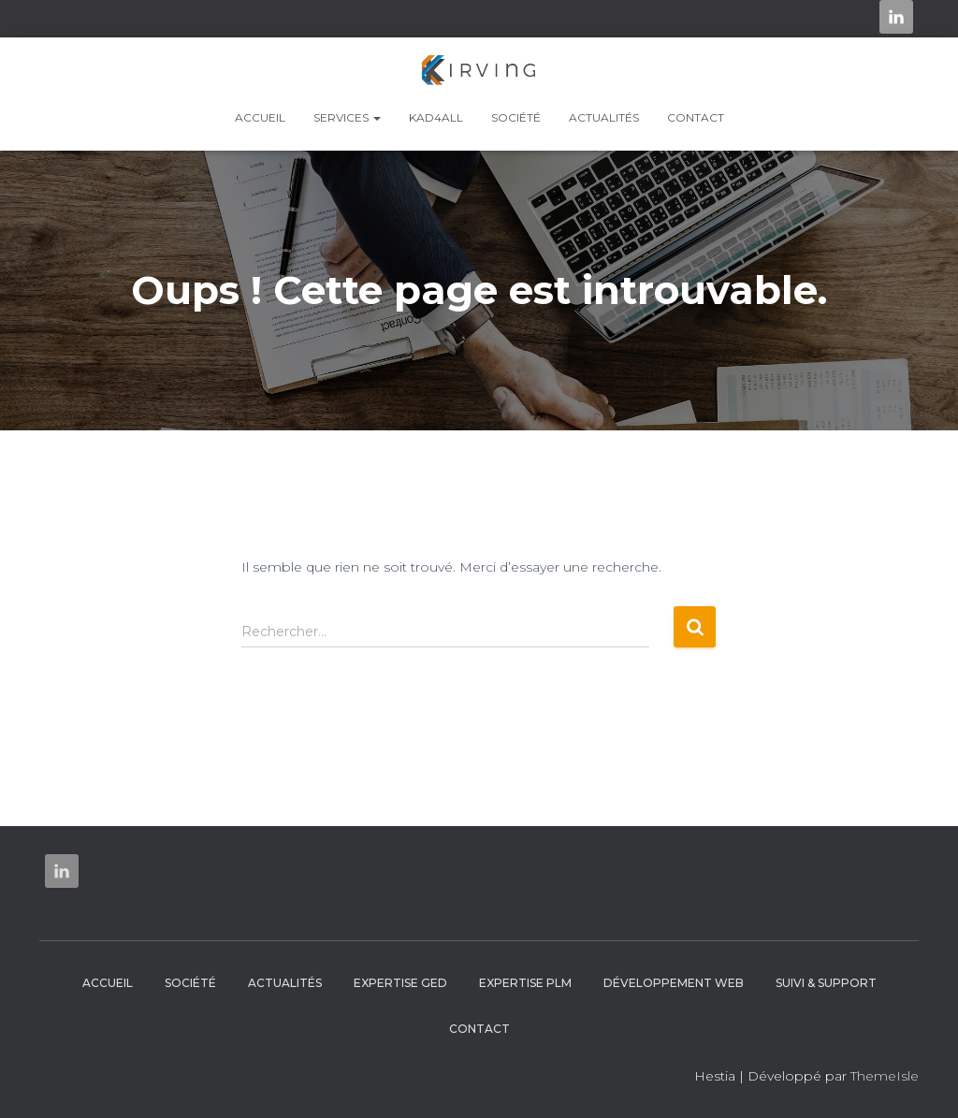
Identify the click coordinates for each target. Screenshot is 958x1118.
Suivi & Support (826, 983)
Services (347, 117)
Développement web (673, 983)
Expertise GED (400, 983)
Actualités (604, 117)
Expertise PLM (525, 983)
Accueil (260, 117)
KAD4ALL (436, 117)
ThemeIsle (884, 1075)
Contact (695, 117)
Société (516, 117)
